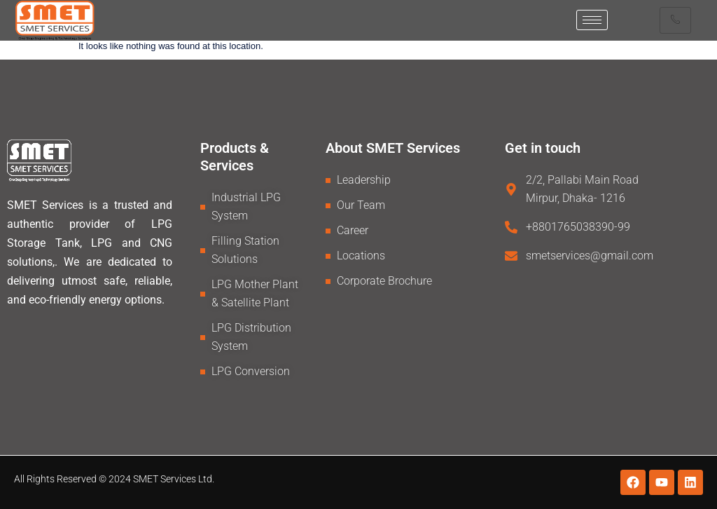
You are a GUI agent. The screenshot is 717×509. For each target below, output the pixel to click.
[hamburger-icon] (592, 20)
